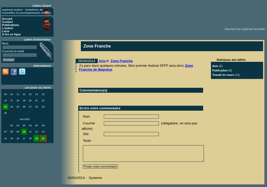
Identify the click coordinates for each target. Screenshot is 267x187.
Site (86, 134)
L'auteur (7, 28)
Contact (7, 21)
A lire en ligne (11, 34)
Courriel (89, 123)
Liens (6, 31)
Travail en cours (223, 74)
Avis (102, 61)
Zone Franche (122, 61)
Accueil (7, 18)
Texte (87, 141)
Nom (86, 116)
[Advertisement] (171, 13)
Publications (10, 24)
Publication (220, 70)
